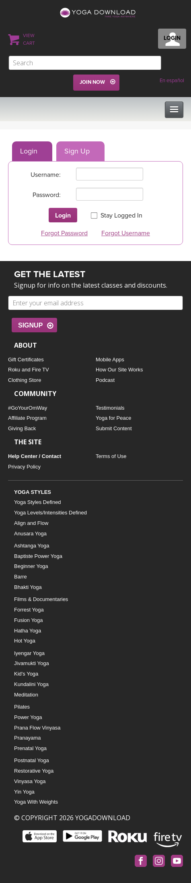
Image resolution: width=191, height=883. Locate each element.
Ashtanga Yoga (31, 546)
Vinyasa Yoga (30, 781)
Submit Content (114, 428)
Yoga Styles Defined (37, 502)
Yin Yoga (24, 792)
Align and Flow (31, 523)
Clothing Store (24, 380)
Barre (20, 577)
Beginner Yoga (31, 566)
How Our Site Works (119, 370)
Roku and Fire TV (28, 370)
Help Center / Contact (34, 456)
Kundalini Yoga (31, 684)
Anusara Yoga (30, 534)
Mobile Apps (110, 360)
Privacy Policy (24, 467)
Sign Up (77, 151)
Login (28, 151)
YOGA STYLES (32, 492)
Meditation (26, 695)
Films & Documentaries (41, 599)
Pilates (22, 707)
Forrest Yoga (29, 610)
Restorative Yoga (33, 771)
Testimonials (110, 408)
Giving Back (22, 428)
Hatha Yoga (27, 631)
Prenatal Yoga (30, 748)
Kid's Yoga (26, 674)
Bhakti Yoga (28, 587)
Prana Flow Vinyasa (37, 728)
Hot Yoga (24, 641)
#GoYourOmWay (27, 408)
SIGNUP (30, 325)
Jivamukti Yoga (31, 663)
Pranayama (27, 738)
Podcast (105, 380)
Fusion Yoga (28, 620)
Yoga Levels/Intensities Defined (50, 513)
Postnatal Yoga (31, 760)
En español (172, 80)
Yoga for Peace (113, 418)
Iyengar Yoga (29, 653)
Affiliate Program (27, 418)
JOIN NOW (92, 82)
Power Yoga (28, 717)
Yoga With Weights (36, 802)
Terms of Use (111, 456)
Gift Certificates (26, 360)
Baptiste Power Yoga (38, 556)
